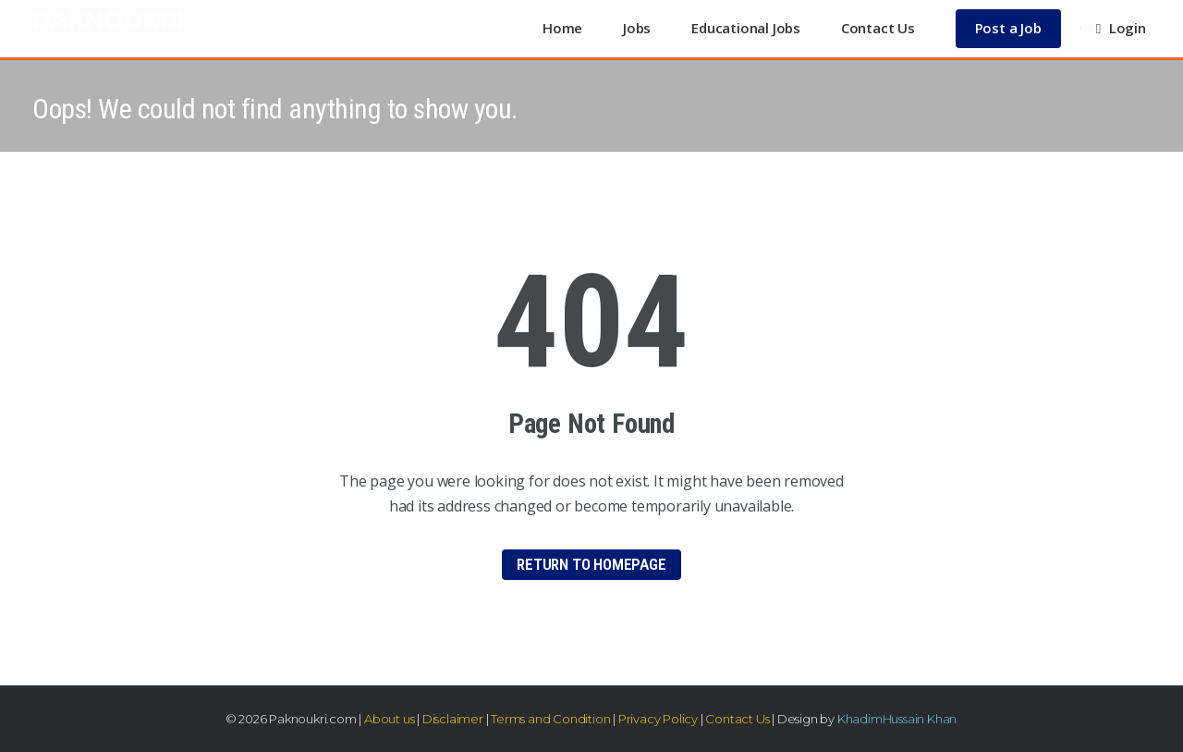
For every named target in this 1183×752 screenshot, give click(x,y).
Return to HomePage (591, 564)
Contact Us (878, 27)
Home (562, 27)
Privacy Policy (658, 718)
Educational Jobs (745, 27)
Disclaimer (452, 718)
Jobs (637, 27)
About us (389, 718)
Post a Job (1008, 27)
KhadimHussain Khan (897, 718)
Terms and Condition (550, 718)
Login (1121, 27)
